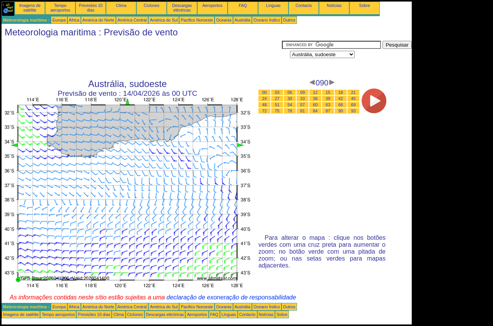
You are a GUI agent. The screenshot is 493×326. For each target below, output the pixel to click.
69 (353, 104)
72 (264, 111)
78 (290, 111)
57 (302, 104)
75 (277, 111)
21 (353, 92)
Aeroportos (212, 5)
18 (341, 92)
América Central (132, 20)
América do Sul (164, 20)
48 (264, 104)
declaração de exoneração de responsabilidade (231, 297)
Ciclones (151, 5)
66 (341, 104)
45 (353, 98)
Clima (121, 5)
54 (290, 104)
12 (315, 92)
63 (328, 104)
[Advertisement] (142, 58)
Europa (58, 20)
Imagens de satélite (30, 7)
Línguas (273, 5)
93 (353, 111)
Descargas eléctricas (182, 7)
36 (315, 98)
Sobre (364, 5)
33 (302, 98)
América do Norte (98, 20)
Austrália (242, 20)
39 (328, 98)
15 (328, 92)
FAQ (243, 5)
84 (315, 111)
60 (315, 104)
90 (341, 111)
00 (264, 92)
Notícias (334, 5)
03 (277, 92)
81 (302, 111)
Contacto (303, 5)
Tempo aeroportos (60, 7)
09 (302, 92)
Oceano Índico (266, 20)
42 (341, 98)
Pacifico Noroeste (197, 20)
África (74, 20)
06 (290, 92)
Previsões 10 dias (91, 7)
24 (264, 98)
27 (277, 98)
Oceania (223, 20)
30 (290, 98)
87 (328, 111)
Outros (289, 20)
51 (277, 104)
